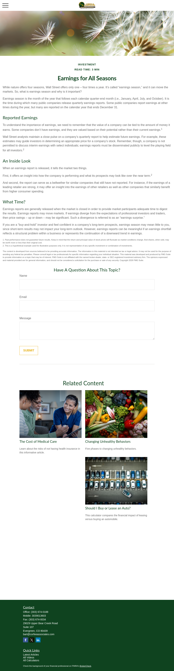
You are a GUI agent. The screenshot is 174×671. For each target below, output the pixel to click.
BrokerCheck (85, 666)
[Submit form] (28, 350)
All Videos (28, 657)
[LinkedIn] (38, 639)
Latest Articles (31, 654)
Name (23, 275)
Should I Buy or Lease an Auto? (108, 508)
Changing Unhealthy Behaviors (108, 441)
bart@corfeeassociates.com (38, 634)
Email (23, 296)
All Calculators (31, 660)
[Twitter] (31, 639)
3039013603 (39, 615)
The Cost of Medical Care (38, 441)
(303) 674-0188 (39, 611)
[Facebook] (25, 639)
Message (25, 318)
